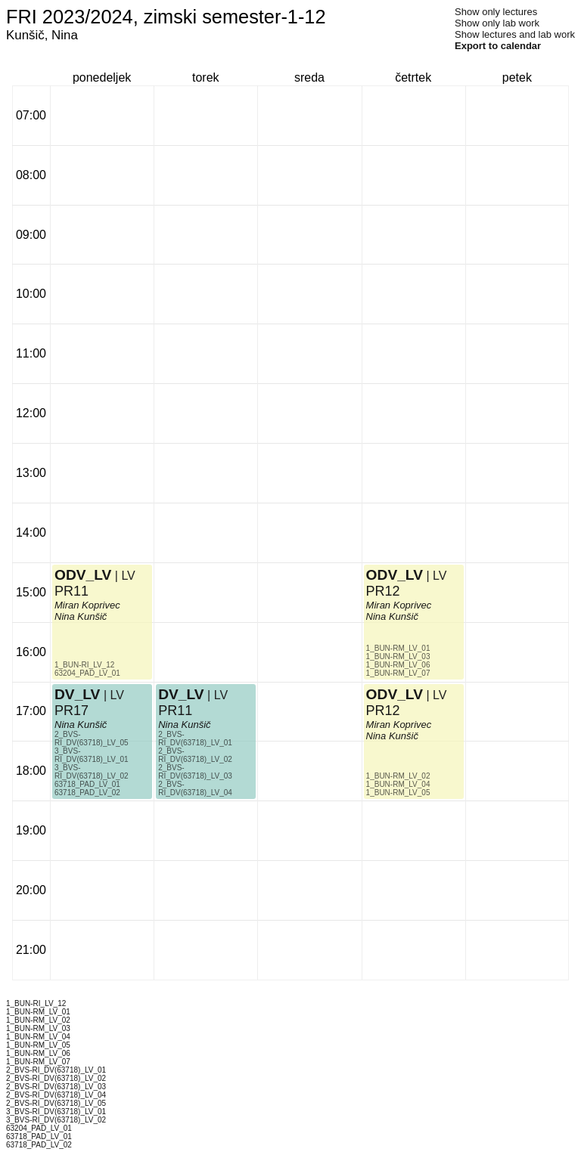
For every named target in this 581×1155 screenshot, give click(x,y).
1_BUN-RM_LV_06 (398, 665)
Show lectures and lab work (515, 34)
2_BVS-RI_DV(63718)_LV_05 (91, 738)
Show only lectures (496, 11)
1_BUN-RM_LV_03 (398, 656)
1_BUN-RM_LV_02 (398, 776)
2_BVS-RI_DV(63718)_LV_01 (195, 738)
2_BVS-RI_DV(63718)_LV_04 (195, 788)
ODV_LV (82, 575)
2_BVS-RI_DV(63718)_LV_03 (195, 771)
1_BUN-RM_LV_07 (398, 673)
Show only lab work (497, 23)
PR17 (71, 710)
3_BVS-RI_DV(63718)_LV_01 (91, 755)
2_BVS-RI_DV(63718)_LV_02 (195, 755)
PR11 (71, 591)
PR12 (383, 591)
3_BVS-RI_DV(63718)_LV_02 (91, 771)
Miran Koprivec (87, 605)
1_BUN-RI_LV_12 (84, 665)
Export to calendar (498, 45)
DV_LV (77, 694)
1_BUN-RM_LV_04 (398, 784)
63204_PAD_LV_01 (87, 673)
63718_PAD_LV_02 (87, 792)
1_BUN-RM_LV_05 (398, 792)
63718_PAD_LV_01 (87, 784)
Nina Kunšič (80, 724)
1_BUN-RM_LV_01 (398, 648)
